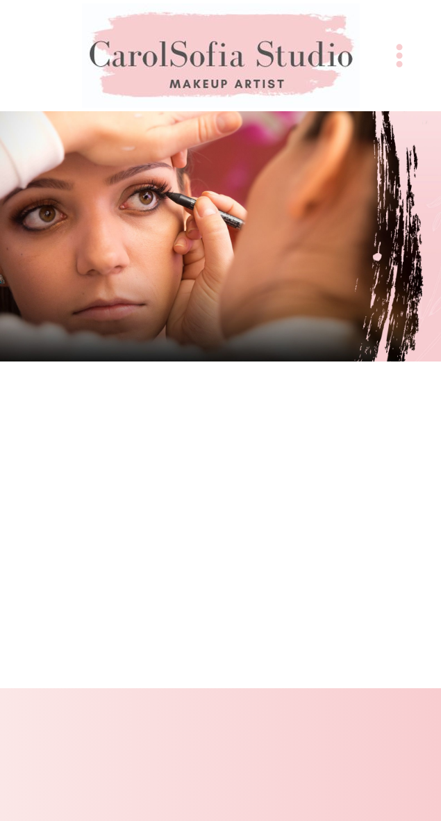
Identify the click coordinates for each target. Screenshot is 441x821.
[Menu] (399, 55)
